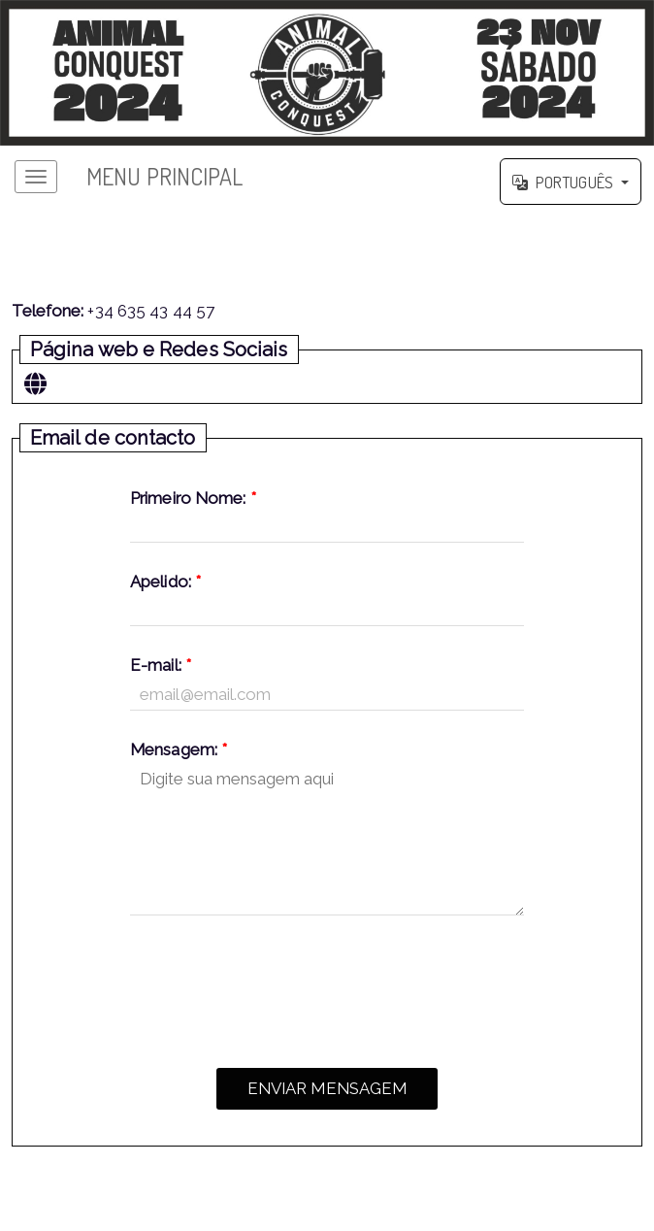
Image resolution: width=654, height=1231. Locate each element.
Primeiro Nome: (193, 498)
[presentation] (327, 986)
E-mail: (160, 665)
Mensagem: (178, 749)
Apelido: (165, 581)
